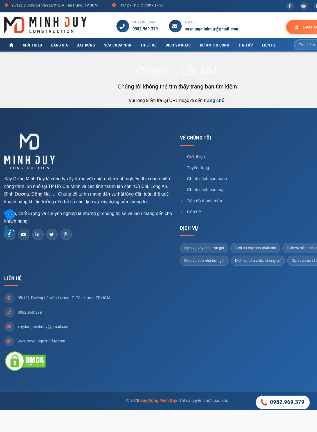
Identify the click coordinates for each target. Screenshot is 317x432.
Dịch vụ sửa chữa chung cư (258, 261)
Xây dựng (86, 45)
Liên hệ (269, 45)
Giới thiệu (32, 45)
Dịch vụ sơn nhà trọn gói (204, 261)
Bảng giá (59, 45)
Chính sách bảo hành (203, 179)
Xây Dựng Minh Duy (158, 401)
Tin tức (245, 45)
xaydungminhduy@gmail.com (211, 29)
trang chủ (214, 101)
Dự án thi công (214, 45)
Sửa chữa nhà (117, 45)
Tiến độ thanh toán (201, 201)
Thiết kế (148, 45)
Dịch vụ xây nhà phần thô (255, 249)
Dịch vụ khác (178, 45)
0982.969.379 (145, 29)
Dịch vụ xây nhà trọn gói (204, 249)
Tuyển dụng (194, 168)
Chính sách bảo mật (202, 190)
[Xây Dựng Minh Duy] (11, 45)
